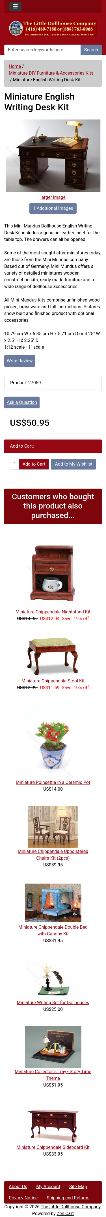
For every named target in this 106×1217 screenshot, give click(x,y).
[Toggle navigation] (15, 6)
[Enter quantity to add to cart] (14, 464)
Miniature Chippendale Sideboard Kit (53, 1147)
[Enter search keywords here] (42, 50)
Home (15, 66)
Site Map (78, 1186)
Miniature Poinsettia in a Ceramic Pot (53, 782)
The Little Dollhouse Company (71, 1206)
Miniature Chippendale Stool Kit (53, 681)
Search (91, 49)
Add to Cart (34, 464)
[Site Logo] (53, 28)
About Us (18, 1186)
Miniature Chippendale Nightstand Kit (53, 612)
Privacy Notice (23, 1197)
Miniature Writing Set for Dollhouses (53, 1002)
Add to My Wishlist (73, 464)
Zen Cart (65, 1213)
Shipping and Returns (68, 1197)
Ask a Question (22, 402)
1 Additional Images (53, 208)
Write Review (20, 361)
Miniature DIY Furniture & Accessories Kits (51, 73)
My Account (48, 1186)
